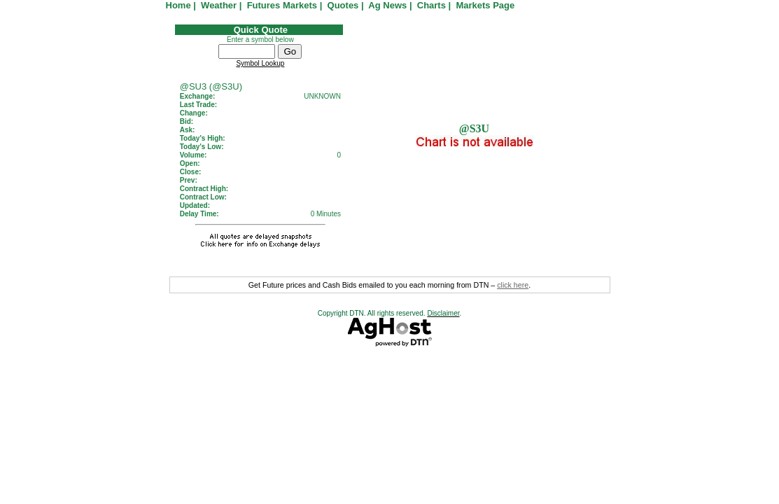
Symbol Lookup (260, 63)
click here (512, 285)
